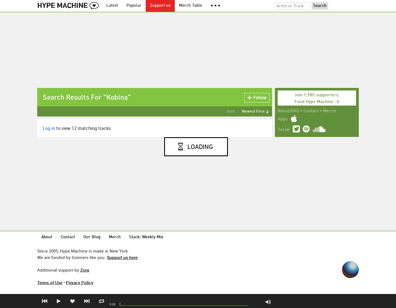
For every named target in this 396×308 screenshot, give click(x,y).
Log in (49, 128)
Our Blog (91, 237)
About (46, 237)
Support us (160, 6)
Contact (311, 111)
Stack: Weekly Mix (146, 237)
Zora (84, 270)
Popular (134, 6)
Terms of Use (49, 282)
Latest (112, 6)
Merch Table (190, 6)
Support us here (122, 257)
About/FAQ (288, 111)
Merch (329, 111)
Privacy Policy (79, 282)
